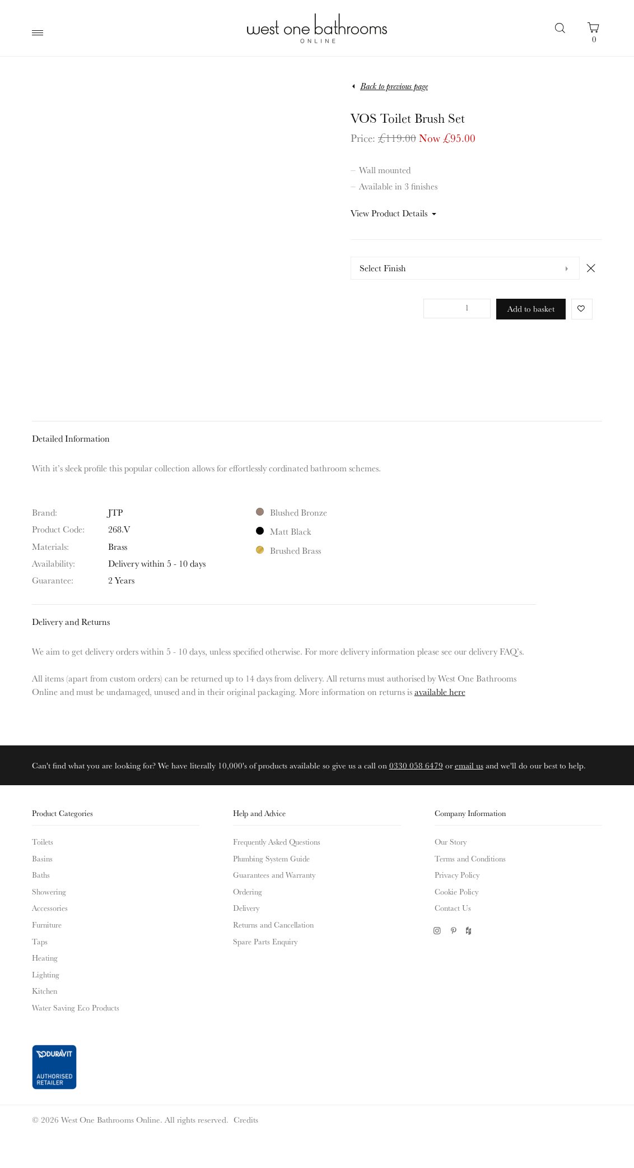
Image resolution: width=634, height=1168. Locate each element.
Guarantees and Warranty (274, 874)
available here (439, 691)
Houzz (469, 930)
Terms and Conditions (470, 858)
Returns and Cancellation (273, 924)
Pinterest (453, 930)
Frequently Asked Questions (276, 841)
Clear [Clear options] (591, 268)
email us (469, 765)
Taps (40, 941)
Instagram (437, 930)
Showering (49, 891)
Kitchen (44, 990)
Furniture (47, 924)
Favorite (579, 308)
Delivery (246, 908)
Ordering (247, 891)
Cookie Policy (456, 891)
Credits (246, 1119)
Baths (41, 874)
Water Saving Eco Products (75, 1007)
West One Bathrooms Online (317, 28)
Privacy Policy (457, 874)
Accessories (50, 908)
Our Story (451, 841)
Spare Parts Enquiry (265, 941)
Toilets (42, 841)
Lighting (45, 974)
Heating (45, 957)
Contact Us (453, 908)
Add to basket (530, 308)
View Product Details (389, 213)
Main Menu (40, 33)
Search (561, 28)
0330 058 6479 (416, 765)
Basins (42, 858)
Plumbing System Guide (271, 858)
